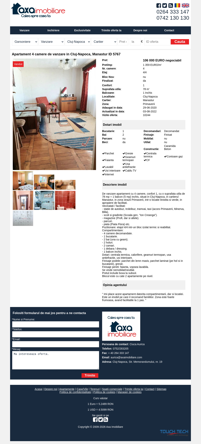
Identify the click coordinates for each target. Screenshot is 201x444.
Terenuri (95, 391)
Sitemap (161, 391)
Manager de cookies (130, 394)
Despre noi (50, 391)
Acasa (38, 391)
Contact (169, 30)
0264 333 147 (172, 12)
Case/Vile (82, 391)
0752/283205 (120, 348)
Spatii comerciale (112, 391)
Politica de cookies (104, 394)
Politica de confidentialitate (75, 394)
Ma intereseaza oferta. (55, 361)
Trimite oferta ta (111, 30)
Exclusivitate (82, 30)
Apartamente (66, 391)
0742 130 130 (172, 18)
